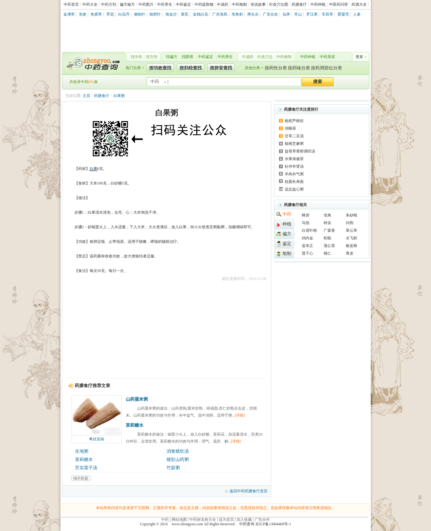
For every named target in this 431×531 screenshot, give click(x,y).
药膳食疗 (299, 4)
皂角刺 (237, 14)
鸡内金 (307, 238)
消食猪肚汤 (178, 451)
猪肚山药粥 (178, 459)
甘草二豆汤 (294, 136)
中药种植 (318, 4)
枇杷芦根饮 (294, 121)
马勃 (305, 223)
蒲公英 (329, 245)
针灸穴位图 (278, 4)
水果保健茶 (294, 159)
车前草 (327, 14)
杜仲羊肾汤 (294, 166)
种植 (286, 224)
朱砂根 (351, 215)
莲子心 (307, 253)
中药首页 (71, 4)
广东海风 (219, 14)
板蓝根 (351, 245)
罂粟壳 (343, 14)
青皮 (349, 253)
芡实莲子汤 (86, 467)
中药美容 (327, 57)
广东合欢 (270, 14)
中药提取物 (203, 4)
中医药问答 (338, 4)
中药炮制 (239, 4)
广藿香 (329, 230)
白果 (93, 168)
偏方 (286, 233)
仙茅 (286, 14)
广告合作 (262, 519)
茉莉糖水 (134, 425)
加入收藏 (244, 519)
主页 (86, 96)
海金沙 (171, 14)
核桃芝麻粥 (294, 143)
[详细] (240, 415)
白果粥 (119, 96)
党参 (82, 14)
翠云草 (351, 230)
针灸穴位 (265, 57)
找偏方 (171, 57)
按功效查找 (160, 68)
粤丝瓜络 (96, 439)
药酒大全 (359, 4)
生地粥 (81, 451)
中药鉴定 (183, 4)
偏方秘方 (127, 4)
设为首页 (226, 519)
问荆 (349, 223)
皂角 (327, 215)
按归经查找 (191, 68)
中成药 (222, 4)
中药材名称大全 (202, 519)
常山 (298, 14)
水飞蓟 (351, 238)
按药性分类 (276, 68)
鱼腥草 (96, 14)
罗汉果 (312, 14)
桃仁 (327, 253)
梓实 (327, 223)
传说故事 (258, 4)
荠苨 (110, 14)
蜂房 (305, 215)
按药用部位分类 (326, 68)
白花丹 (124, 14)
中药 (286, 214)
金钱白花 (200, 14)
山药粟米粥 (137, 399)
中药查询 (92, 63)
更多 (359, 57)
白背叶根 (309, 230)
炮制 (286, 253)
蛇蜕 (327, 238)
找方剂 (151, 57)
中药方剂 (108, 4)
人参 (357, 14)
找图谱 (187, 57)
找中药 (136, 57)
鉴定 (286, 243)
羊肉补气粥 (294, 174)
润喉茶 (290, 128)
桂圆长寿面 (294, 181)
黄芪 (184, 14)
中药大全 (90, 4)
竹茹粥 (173, 467)
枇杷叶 (155, 14)
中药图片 (146, 4)
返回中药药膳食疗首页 (249, 491)
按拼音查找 (221, 68)
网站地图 (179, 519)
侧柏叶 (139, 14)
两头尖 (253, 14)
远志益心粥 (294, 189)
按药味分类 (299, 68)
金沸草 (69, 14)
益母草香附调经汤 (300, 151)
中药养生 (164, 4)
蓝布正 (307, 245)
